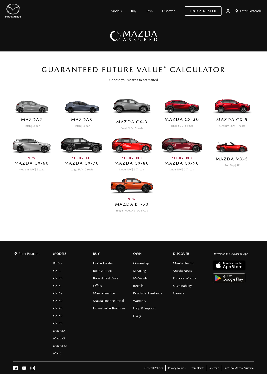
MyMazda (140, 278)
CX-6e (57, 293)
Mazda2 (59, 331)
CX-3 (56, 271)
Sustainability (182, 286)
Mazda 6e (60, 346)
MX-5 (57, 353)
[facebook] (15, 369)
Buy (96, 254)
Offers (97, 286)
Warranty (139, 301)
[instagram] (32, 369)
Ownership (141, 263)
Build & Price (102, 271)
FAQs (137, 316)
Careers (178, 293)
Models (59, 254)
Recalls (138, 286)
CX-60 (57, 301)
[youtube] (24, 369)
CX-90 (57, 323)
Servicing (139, 271)
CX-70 (57, 308)
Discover (181, 254)
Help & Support (144, 308)
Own (137, 254)
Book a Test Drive (105, 278)
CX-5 (56, 286)
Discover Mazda (184, 278)
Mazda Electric (183, 263)
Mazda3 (59, 338)
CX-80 (57, 316)
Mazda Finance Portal (108, 301)
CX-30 (57, 278)
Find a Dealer (203, 11)
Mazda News (182, 271)
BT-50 (57, 263)
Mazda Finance (104, 293)
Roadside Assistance (147, 293)
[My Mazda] (228, 11)
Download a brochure (109, 308)
